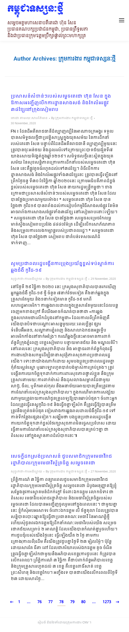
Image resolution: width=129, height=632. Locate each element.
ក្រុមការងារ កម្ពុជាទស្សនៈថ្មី (86, 58)
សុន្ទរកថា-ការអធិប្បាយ (26, 279)
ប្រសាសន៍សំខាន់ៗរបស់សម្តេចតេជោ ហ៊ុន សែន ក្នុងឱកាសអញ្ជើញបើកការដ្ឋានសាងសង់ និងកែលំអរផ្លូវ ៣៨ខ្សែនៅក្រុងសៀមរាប (61, 103)
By (72, 118)
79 (72, 602)
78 (61, 602)
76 (39, 602)
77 (50, 602)
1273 (107, 602)
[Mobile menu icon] (121, 20)
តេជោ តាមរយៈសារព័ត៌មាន (29, 118)
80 (83, 602)
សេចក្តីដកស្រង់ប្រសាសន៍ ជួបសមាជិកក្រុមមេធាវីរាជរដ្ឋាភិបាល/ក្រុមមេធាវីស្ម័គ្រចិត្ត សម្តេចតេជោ (61, 460)
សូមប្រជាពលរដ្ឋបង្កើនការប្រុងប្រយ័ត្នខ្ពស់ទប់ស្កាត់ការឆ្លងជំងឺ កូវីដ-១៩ (62, 267)
